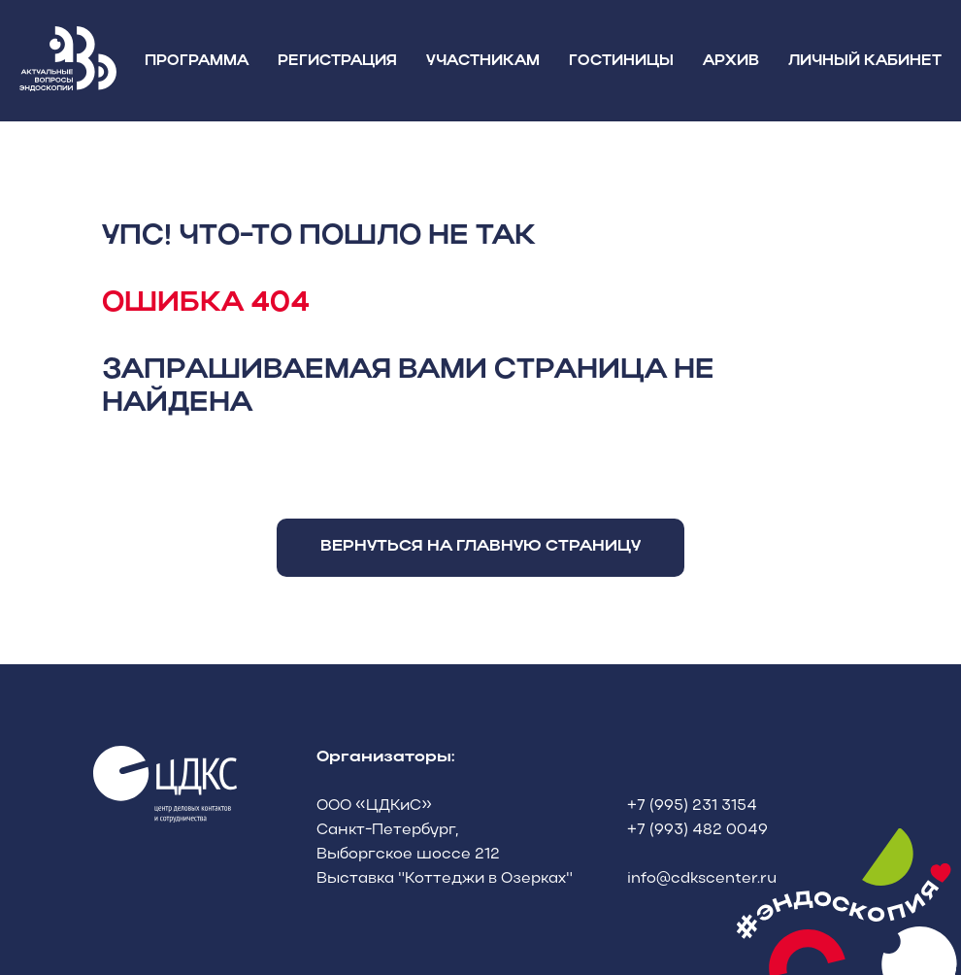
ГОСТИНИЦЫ (621, 61)
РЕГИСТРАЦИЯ (337, 61)
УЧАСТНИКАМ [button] (483, 61)
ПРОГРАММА (197, 61)
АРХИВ (731, 61)
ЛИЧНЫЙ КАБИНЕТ (865, 61)
